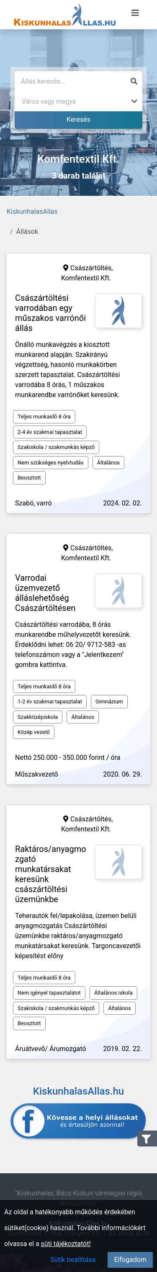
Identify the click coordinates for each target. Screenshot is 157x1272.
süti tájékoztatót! (66, 1244)
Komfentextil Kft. (86, 278)
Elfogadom (130, 1260)
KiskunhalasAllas (32, 211)
